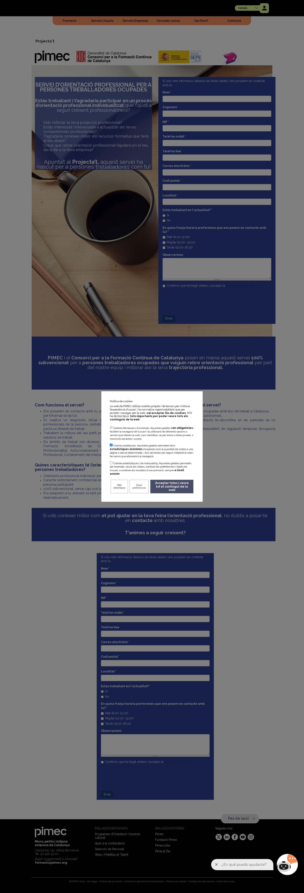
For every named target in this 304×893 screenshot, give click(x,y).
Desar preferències (139, 486)
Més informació (119, 486)
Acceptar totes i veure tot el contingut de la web (172, 486)
